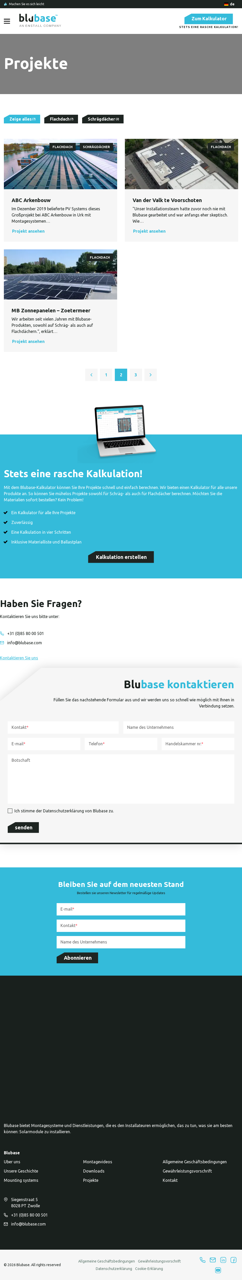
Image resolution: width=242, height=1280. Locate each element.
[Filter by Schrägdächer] (103, 120)
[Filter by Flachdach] (61, 120)
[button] (60, 232)
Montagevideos (97, 1165)
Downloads (94, 1174)
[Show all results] (22, 120)
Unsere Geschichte (21, 1174)
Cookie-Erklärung (149, 1272)
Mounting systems (21, 1183)
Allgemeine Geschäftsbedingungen (195, 1165)
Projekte (90, 1183)
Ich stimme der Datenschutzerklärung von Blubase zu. (64, 812)
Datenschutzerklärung (114, 1272)
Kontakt (170, 1183)
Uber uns (12, 1165)
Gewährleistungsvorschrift (187, 1174)
